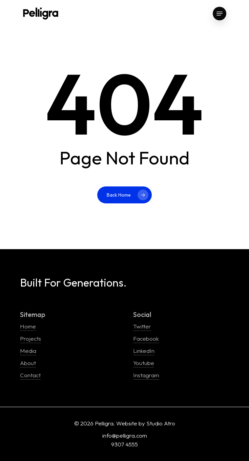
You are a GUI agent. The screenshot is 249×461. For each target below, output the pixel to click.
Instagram (146, 375)
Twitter (142, 326)
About (28, 362)
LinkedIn (143, 350)
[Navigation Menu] (219, 13)
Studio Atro (160, 423)
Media (28, 350)
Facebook (146, 338)
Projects (30, 338)
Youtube (143, 362)
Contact (30, 375)
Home (28, 326)
